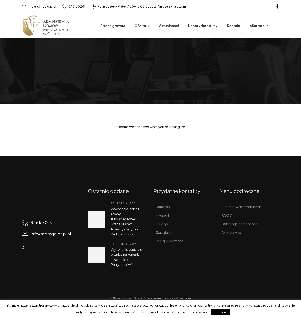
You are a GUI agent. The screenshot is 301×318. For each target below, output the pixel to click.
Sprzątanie (164, 232)
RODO (227, 215)
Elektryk (162, 224)
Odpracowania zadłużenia (242, 206)
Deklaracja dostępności (240, 224)
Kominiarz (163, 206)
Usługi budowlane (169, 241)
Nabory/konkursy (203, 25)
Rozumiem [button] (220, 312)
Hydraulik (163, 215)
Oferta (140, 25)
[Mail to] (39, 6)
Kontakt (233, 25)
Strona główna (112, 25)
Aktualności (169, 25)
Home (26, 76)
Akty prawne (231, 232)
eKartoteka (259, 25)
